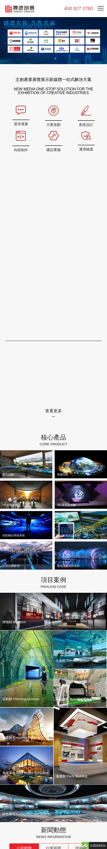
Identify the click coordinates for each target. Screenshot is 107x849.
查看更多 (53, 411)
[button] (52, 58)
